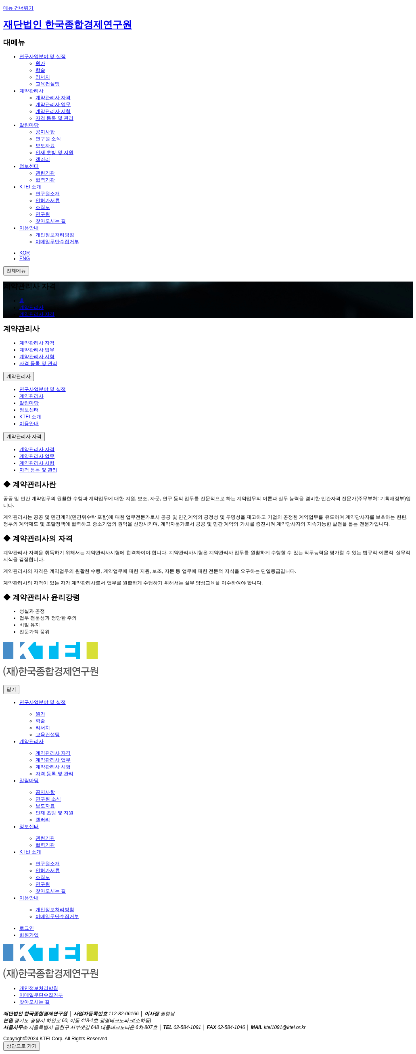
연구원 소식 (48, 139)
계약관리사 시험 (53, 111)
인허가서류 (48, 200)
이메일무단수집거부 (57, 241)
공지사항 (45, 132)
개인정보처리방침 (55, 235)
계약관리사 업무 (53, 104)
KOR (24, 253)
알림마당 (29, 125)
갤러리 (43, 159)
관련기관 (45, 173)
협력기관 (45, 180)
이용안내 (29, 228)
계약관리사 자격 (53, 97)
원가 (40, 63)
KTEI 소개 (30, 187)
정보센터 (29, 166)
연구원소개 (48, 193)
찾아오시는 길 (51, 221)
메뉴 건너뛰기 (18, 8)
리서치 (43, 77)
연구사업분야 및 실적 (42, 56)
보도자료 (45, 145)
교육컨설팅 (48, 84)
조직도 (43, 207)
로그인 (26, 928)
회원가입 (29, 935)
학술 (40, 70)
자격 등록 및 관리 (54, 118)
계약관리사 (31, 91)
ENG (24, 258)
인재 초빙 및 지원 (54, 152)
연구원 (43, 214)
